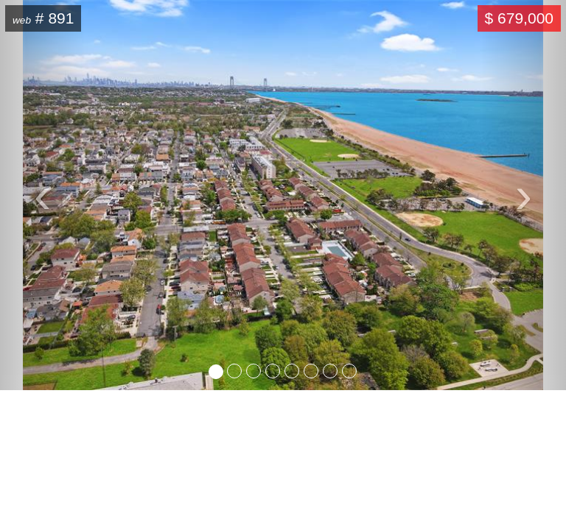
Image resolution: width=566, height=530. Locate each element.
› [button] (540, 191)
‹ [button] (59, 191)
